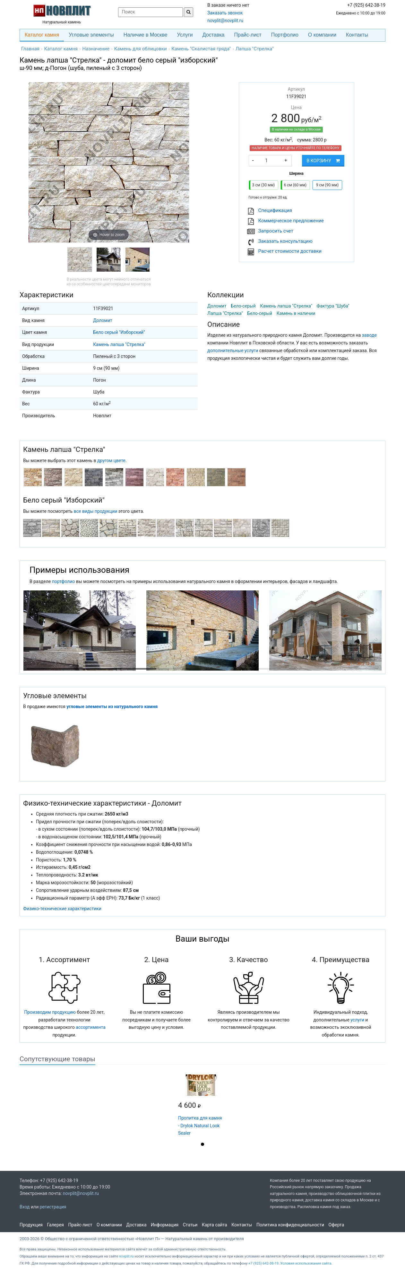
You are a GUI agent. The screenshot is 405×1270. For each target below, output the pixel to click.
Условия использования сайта (306, 1263)
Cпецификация (275, 210)
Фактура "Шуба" (333, 306)
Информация (164, 1224)
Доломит (102, 320)
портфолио (63, 581)
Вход (25, 1206)
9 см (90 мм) (327, 185)
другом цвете (111, 460)
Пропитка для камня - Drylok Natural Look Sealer (200, 1125)
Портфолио (284, 35)
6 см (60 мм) (295, 185)
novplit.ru (126, 1256)
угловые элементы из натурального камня (112, 706)
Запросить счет (275, 231)
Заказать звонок (225, 12)
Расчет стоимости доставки (290, 251)
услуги (357, 1019)
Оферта (336, 1224)
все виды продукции (95, 511)
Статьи (190, 1224)
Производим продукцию (50, 1012)
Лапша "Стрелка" (225, 313)
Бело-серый (243, 306)
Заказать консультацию (285, 241)
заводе (369, 335)
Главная (30, 49)
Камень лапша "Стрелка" (119, 344)
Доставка (213, 35)
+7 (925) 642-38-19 (263, 1263)
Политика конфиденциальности (290, 1224)
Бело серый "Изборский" (119, 332)
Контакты (357, 35)
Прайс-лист (248, 35)
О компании (322, 35)
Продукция (31, 1224)
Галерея (55, 1224)
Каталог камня (42, 35)
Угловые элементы (91, 35)
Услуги (185, 35)
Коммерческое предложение (291, 221)
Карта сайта (214, 1224)
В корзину (323, 160)
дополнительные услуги (232, 350)
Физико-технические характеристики (62, 908)
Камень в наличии (296, 313)
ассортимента (91, 1027)
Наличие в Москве (146, 35)
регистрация (53, 1206)
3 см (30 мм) (263, 185)
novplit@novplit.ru (225, 20)
